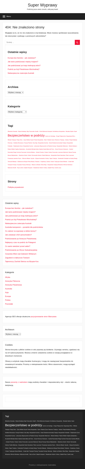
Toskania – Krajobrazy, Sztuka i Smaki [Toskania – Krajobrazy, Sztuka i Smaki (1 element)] (44, 161)
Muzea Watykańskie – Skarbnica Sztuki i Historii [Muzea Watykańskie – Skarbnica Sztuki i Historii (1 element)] (19, 155)
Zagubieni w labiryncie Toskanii (17, 258)
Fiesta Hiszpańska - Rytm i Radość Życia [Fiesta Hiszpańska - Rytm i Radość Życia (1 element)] (44, 139)
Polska (7, 300)
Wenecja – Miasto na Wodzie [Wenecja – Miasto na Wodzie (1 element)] (33, 164)
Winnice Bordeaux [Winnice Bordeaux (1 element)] (67, 164)
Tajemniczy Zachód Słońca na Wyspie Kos (21, 262)
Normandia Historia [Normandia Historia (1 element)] (36, 155)
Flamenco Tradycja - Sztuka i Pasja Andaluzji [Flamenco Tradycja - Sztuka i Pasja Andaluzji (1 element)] (66, 139)
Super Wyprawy (42, 5)
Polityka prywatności (16, 187)
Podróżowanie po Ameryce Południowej (20, 239)
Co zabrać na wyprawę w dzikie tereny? (20, 231)
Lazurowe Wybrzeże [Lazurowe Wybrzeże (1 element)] (63, 152)
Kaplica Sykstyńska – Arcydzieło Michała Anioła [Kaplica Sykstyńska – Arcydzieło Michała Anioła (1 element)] (27, 149)
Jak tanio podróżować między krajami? (23, 62)
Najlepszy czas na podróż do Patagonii (20, 242)
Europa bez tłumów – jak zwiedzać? (22, 58)
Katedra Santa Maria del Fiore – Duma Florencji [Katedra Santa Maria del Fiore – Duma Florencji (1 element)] (51, 149)
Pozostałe (9, 304)
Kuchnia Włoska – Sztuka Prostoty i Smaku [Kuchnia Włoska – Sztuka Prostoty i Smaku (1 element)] (37, 152)
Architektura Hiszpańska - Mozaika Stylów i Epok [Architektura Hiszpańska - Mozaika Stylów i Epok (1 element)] (65, 131)
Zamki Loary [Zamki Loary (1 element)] (58, 167)
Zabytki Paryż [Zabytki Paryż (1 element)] (51, 167)
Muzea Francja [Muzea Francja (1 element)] (72, 152)
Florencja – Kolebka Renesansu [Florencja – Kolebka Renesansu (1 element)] (15, 143)
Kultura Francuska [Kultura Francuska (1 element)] (53, 152)
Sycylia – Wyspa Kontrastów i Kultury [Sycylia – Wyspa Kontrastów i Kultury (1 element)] (40, 158)
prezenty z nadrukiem (19, 382)
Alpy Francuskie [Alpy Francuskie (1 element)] (31, 131)
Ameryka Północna (12, 281)
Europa (8, 296)
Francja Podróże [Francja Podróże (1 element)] (28, 143)
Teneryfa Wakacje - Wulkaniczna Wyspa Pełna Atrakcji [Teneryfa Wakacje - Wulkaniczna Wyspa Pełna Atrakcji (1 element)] (21, 161)
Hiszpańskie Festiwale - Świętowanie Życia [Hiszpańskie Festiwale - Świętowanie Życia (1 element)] (69, 432)
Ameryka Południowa (13, 285)
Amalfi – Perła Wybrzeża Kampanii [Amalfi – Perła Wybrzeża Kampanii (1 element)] (43, 131)
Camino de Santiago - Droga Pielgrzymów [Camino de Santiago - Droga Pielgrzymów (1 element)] (55, 136)
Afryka (7, 277)
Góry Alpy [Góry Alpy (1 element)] (35, 143)
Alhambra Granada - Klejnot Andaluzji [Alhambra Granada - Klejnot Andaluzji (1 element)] (17, 131)
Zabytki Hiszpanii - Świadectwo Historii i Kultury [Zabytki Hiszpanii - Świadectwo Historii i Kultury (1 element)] (35, 167)
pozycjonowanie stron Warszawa (43, 317)
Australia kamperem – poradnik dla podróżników (24, 227)
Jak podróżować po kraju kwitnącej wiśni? (24, 66)
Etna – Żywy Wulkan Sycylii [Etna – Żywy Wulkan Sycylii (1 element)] (27, 139)
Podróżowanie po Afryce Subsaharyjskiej (21, 250)
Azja (7, 292)
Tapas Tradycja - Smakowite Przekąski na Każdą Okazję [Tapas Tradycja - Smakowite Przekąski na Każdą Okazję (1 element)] (63, 158)
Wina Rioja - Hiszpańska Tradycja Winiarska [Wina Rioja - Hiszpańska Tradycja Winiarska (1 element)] (52, 164)
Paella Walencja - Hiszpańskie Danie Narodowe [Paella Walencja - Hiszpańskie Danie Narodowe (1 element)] (53, 155)
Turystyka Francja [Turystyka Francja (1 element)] (21, 164)
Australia (8, 289)
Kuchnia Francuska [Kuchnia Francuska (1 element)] (21, 152)
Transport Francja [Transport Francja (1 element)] (12, 164)
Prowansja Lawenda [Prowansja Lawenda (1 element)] (13, 158)
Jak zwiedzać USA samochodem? (18, 235)
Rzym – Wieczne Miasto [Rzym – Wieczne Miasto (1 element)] (24, 158)
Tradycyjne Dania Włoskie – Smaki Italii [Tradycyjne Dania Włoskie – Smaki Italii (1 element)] (64, 161)
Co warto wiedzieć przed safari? (17, 246)
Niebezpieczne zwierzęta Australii (21, 73)
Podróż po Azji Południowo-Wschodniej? (23, 69)
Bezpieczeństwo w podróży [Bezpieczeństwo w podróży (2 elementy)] (26, 135)
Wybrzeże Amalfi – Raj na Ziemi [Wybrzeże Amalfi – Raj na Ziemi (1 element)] (15, 167)
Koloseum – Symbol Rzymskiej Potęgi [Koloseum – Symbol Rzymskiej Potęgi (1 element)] (51, 438)
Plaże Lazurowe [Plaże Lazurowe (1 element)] (70, 155)
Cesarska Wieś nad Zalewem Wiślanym (20, 254)
